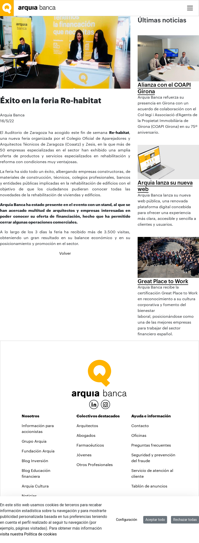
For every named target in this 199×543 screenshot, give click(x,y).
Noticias (29, 495)
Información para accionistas (38, 428)
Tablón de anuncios (149, 486)
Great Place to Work (163, 281)
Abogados (85, 435)
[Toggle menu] (190, 8)
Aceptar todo (155, 520)
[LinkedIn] (94, 404)
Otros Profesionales (94, 464)
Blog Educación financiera (36, 473)
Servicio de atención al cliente (152, 473)
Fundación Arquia (38, 451)
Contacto (140, 425)
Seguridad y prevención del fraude (153, 457)
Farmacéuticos (90, 445)
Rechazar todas (185, 520)
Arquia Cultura (35, 486)
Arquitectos (87, 425)
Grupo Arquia (34, 441)
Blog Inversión (35, 460)
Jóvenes (84, 454)
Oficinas (138, 435)
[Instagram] (105, 404)
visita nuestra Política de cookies (28, 534)
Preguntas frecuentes (151, 445)
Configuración (126, 520)
